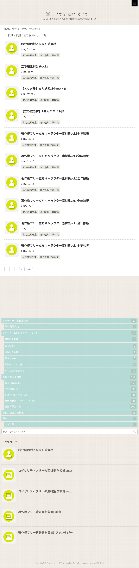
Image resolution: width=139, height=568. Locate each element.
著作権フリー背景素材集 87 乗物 (39, 512)
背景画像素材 (70, 339)
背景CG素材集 (70, 383)
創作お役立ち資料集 (69, 413)
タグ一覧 (70, 424)
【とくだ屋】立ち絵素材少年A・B (43, 89)
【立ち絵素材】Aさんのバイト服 (42, 111)
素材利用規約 (70, 326)
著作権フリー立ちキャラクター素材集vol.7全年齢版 (55, 156)
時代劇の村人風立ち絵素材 (38, 44)
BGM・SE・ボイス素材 (70, 395)
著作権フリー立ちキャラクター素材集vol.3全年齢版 (55, 245)
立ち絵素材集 (30, 55)
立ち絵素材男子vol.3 (34, 66)
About (69, 418)
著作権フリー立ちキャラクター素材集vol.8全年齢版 (55, 133)
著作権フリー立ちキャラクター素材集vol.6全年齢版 (55, 178)
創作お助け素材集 (49, 55)
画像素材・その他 (70, 364)
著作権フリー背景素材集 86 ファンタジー (45, 532)
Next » (28, 269)
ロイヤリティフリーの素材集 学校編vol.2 (45, 471)
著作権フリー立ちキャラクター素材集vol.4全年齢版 (55, 223)
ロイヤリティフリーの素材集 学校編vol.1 (45, 491)
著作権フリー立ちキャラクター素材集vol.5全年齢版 (55, 201)
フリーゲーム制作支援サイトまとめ (69, 333)
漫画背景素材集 (70, 407)
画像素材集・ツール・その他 (70, 401)
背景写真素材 (70, 352)
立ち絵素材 (70, 345)
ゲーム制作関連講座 (70, 371)
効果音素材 (70, 358)
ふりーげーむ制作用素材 (69, 321)
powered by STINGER (95, 563)
